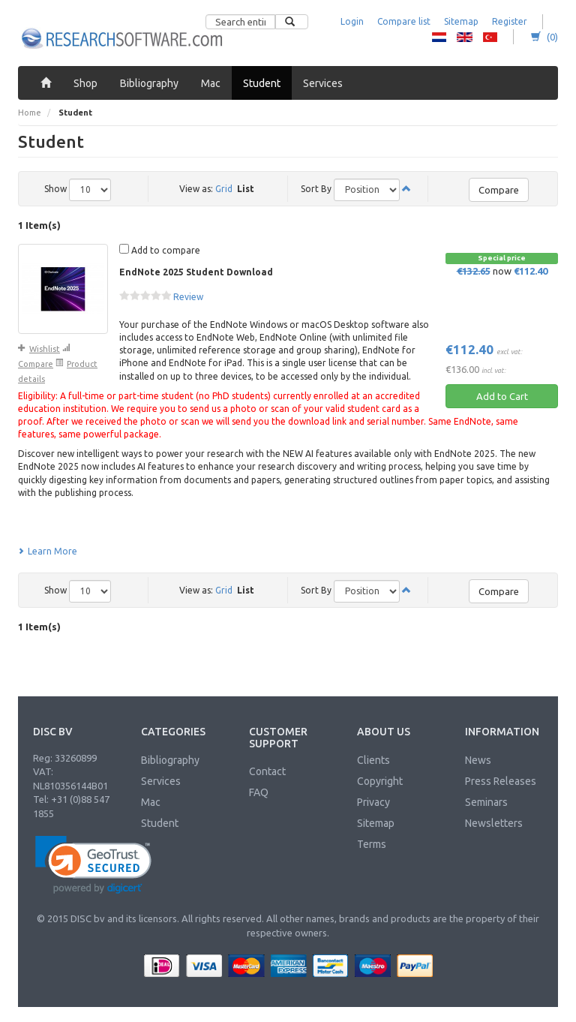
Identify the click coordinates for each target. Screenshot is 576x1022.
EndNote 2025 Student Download (196, 272)
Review (188, 297)
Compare (498, 190)
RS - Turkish (490, 36)
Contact (267, 771)
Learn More (47, 551)
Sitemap (461, 21)
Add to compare (159, 249)
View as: (196, 189)
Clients (373, 760)
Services (161, 781)
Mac (150, 802)
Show (55, 189)
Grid (223, 189)
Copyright (380, 781)
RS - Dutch (439, 36)
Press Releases (500, 781)
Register (509, 21)
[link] (93, 864)
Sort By (316, 189)
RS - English (464, 36)
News (478, 760)
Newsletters (494, 823)
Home (29, 112)
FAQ (258, 792)
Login (352, 21)
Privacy (373, 802)
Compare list (403, 21)
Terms (371, 844)
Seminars (486, 802)
